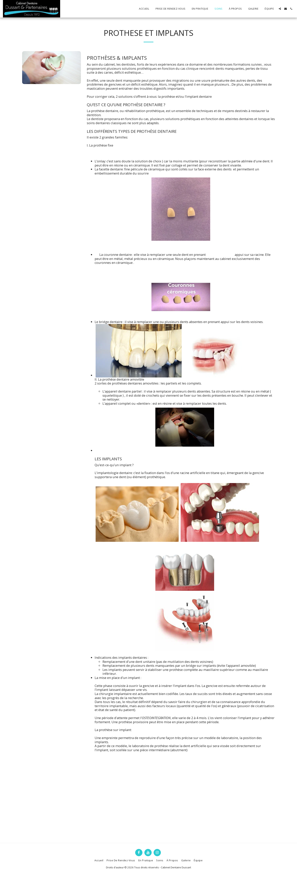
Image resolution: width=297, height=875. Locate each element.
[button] (280, 8)
